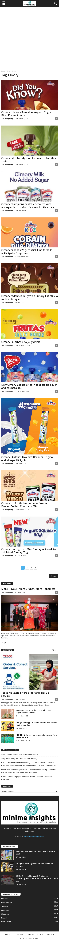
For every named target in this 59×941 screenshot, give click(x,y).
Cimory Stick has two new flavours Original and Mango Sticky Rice (27, 458)
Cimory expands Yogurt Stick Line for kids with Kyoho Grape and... (26, 251)
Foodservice (50, 934)
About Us (8, 934)
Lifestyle (4, 918)
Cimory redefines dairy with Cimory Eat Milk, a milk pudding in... (29, 297)
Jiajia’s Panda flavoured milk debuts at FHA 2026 (19, 754)
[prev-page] (2, 642)
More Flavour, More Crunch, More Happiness (28, 589)
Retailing (40, 934)
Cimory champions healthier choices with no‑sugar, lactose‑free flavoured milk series (27, 205)
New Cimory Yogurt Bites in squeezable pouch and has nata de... (29, 386)
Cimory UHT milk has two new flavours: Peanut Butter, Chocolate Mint (25, 504)
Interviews (30, 934)
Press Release (6, 902)
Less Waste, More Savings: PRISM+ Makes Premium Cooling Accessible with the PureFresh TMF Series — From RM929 (28, 771)
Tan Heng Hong (7, 118)
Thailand (4, 906)
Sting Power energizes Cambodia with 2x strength (19, 758)
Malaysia (4, 899)
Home (3, 71)
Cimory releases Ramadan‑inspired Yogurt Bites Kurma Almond (27, 113)
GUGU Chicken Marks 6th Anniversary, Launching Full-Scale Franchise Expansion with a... (37, 878)
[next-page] (5, 642)
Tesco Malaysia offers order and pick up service (25, 694)
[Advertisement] (29, 37)
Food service (6, 922)
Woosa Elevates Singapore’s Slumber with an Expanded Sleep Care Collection (26, 778)
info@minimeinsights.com (34, 836)
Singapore (5, 914)
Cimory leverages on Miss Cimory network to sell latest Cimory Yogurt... (28, 550)
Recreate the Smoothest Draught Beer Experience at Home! (33, 711)
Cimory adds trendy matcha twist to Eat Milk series (28, 159)
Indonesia (5, 910)
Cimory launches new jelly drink (20, 342)
